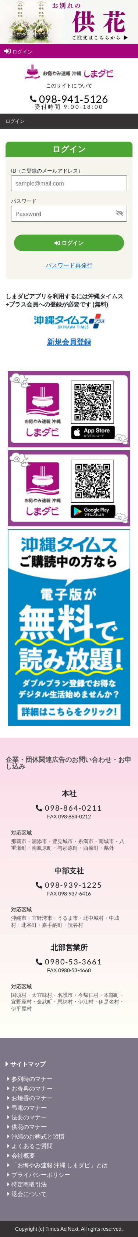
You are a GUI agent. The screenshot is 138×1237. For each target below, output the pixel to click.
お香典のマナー (32, 1088)
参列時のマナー (32, 1078)
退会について (29, 1193)
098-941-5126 (73, 99)
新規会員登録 (69, 341)
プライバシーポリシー (40, 1174)
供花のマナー (29, 1126)
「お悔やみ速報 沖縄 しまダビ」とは (59, 1164)
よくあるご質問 (32, 1145)
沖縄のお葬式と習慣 (37, 1136)
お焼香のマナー (32, 1097)
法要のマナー (29, 1116)
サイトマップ (28, 1064)
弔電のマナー (29, 1107)
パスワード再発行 (69, 264)
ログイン (18, 51)
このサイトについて (69, 85)
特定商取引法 (29, 1184)
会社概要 (23, 1155)
